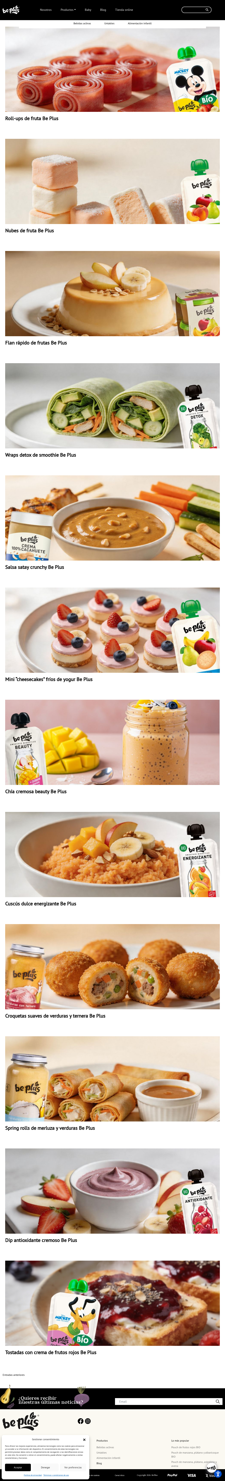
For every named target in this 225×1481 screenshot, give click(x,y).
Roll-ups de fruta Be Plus (31, 118)
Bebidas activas (82, 23)
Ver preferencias (73, 1467)
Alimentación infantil (140, 23)
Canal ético (119, 1475)
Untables (109, 23)
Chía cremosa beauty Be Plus (35, 791)
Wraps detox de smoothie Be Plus (40, 455)
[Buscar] (197, 10)
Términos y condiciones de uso (56, 1475)
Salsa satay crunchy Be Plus (34, 567)
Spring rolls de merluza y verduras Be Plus (50, 1128)
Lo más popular (180, 1440)
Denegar (45, 1467)
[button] (84, 1439)
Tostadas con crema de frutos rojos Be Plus (50, 1352)
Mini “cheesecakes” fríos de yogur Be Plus (48, 679)
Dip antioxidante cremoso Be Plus (41, 1240)
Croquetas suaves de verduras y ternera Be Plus (55, 1015)
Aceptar (18, 1467)
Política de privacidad (33, 1475)
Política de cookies (92, 1475)
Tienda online (124, 10)
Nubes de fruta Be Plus (29, 230)
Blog (103, 10)
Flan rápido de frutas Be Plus (36, 342)
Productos (67, 10)
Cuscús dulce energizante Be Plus (40, 903)
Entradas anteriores (14, 1374)
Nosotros (46, 10)
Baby (88, 10)
